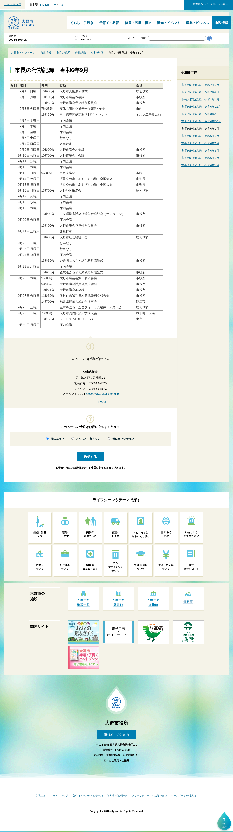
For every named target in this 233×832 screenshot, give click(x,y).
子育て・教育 (109, 23)
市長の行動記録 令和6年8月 (200, 135)
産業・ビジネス (197, 23)
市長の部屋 (63, 52)
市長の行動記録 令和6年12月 (201, 106)
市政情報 (221, 23)
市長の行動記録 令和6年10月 (201, 121)
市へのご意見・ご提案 (116, 760)
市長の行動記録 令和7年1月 (200, 99)
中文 (61, 4)
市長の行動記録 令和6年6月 (200, 150)
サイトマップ (12, 4)
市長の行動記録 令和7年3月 (200, 84)
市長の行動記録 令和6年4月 (200, 165)
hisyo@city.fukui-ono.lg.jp (102, 393)
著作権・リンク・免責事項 (88, 795)
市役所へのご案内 (116, 734)
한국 (53, 4)
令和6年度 (97, 52)
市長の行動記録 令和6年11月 (201, 114)
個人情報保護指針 (117, 795)
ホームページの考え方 (183, 795)
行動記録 (80, 52)
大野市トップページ (23, 52)
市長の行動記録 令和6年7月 (200, 143)
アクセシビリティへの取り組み (149, 795)
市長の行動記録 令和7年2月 (200, 92)
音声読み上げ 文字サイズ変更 (210, 4)
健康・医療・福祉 (138, 23)
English (44, 4)
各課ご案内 (42, 795)
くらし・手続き (81, 23)
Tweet (102, 401)
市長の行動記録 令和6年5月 (200, 157)
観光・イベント (168, 23)
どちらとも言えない (88, 438)
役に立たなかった (123, 438)
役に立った (57, 438)
